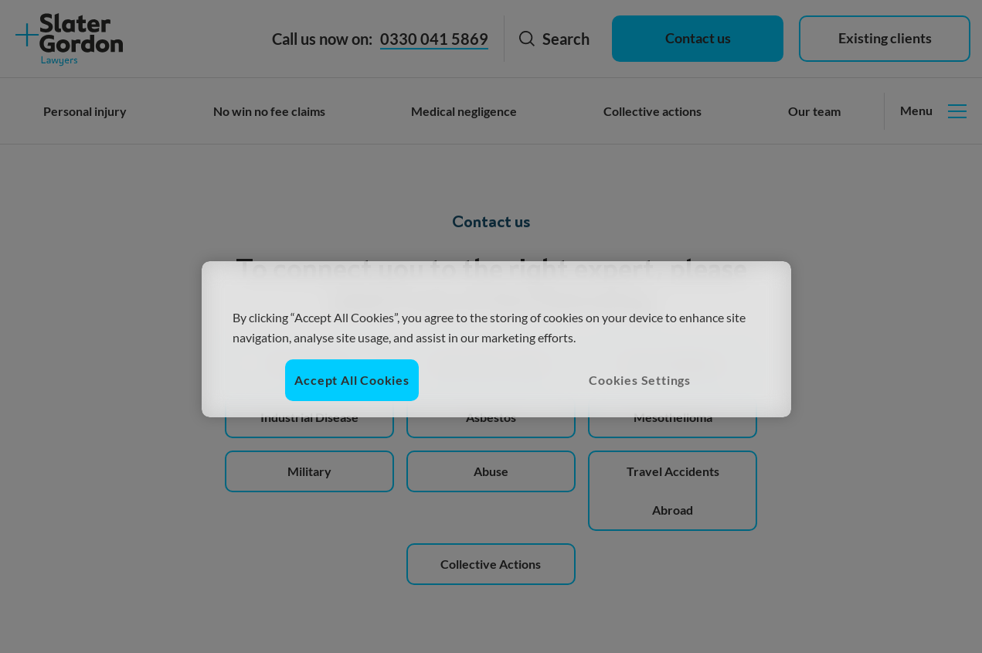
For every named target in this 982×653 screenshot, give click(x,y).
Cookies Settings (640, 379)
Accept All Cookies (351, 379)
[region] (496, 339)
